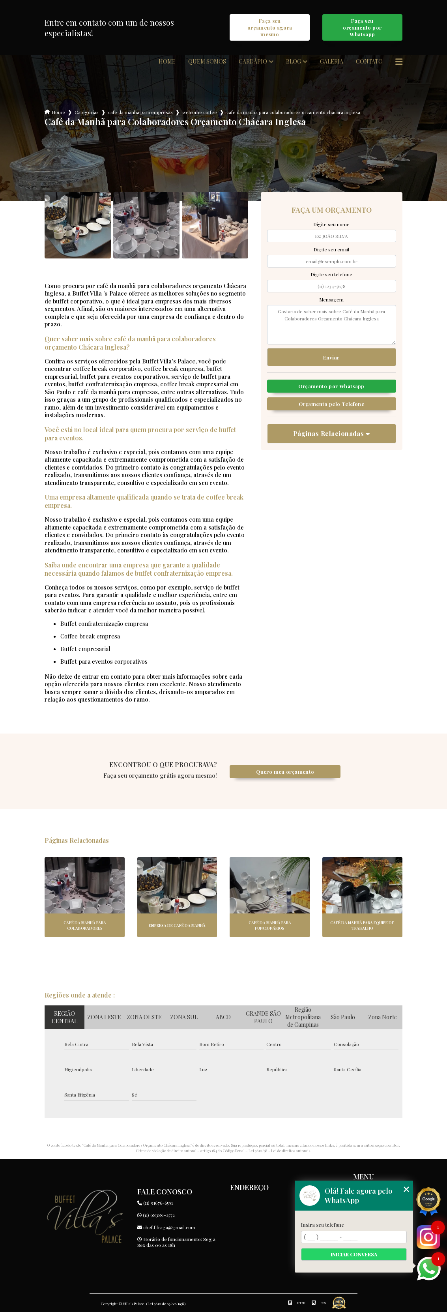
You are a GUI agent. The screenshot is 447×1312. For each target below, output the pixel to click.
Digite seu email (331, 249)
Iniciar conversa (354, 1254)
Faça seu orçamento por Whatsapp (362, 27)
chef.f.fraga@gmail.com (166, 1227)
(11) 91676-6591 (155, 1203)
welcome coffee (199, 112)
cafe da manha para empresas (140, 112)
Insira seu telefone (322, 1225)
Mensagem (331, 299)
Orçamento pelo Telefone (331, 404)
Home (167, 61)
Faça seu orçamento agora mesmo (269, 27)
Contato (369, 61)
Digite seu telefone (331, 274)
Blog (293, 61)
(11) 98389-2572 (156, 1215)
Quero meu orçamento (285, 771)
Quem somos (207, 61)
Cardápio (253, 61)
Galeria (331, 61)
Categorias (87, 112)
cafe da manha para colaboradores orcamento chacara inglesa (293, 112)
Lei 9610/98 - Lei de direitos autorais (279, 1150)
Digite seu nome (331, 224)
